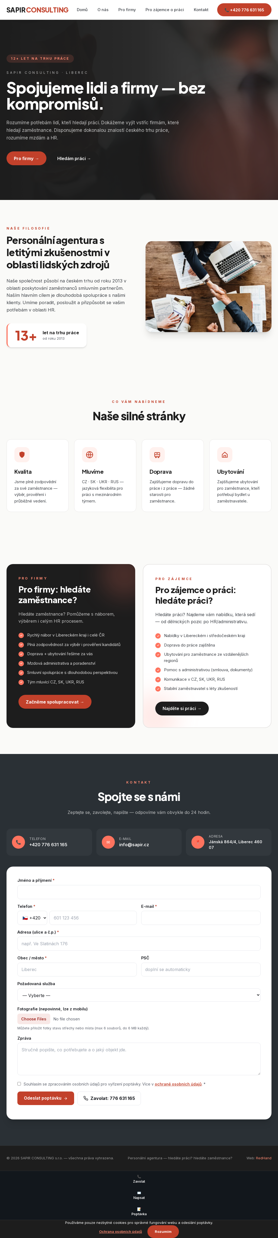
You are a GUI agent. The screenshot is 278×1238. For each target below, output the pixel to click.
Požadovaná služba (36, 983)
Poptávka (139, 1211)
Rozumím (163, 1231)
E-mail (149, 906)
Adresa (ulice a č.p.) (38, 932)
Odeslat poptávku (46, 1098)
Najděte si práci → (182, 708)
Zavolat (139, 1178)
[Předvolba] (32, 918)
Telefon (26, 906)
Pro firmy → (26, 158)
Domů (82, 9)
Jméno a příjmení (36, 880)
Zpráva (24, 1038)
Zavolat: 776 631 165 (109, 1098)
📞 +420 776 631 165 (244, 10)
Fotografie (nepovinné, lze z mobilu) (52, 1009)
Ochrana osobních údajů (120, 1231)
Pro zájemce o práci (165, 9)
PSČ (145, 958)
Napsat (139, 1195)
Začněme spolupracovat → (55, 702)
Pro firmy (127, 9)
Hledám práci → (74, 158)
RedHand (263, 1158)
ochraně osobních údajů (178, 1084)
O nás (103, 9)
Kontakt (201, 9)
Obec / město (32, 958)
